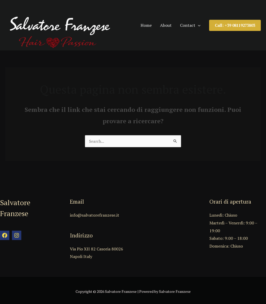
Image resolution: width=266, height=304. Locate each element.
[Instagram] (16, 233)
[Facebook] (4, 233)
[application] (201, 23)
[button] (235, 23)
